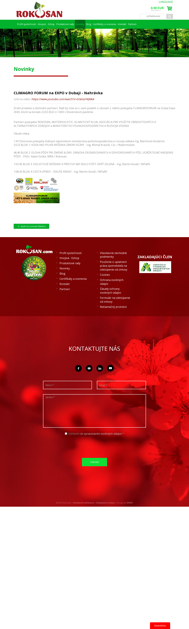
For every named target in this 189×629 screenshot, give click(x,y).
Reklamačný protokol (113, 316)
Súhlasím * (94, 443)
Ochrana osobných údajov (111, 291)
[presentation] (95, 455)
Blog (111, 24)
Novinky (97, 24)
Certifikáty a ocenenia (132, 24)
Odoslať (94, 471)
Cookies (105, 284)
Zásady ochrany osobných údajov (110, 299)
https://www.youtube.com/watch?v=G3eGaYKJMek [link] (62, 108)
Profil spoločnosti (29, 24)
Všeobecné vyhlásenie (83, 511)
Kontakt (154, 24)
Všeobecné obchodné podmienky (113, 264)
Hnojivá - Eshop (53, 24)
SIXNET (130, 511)
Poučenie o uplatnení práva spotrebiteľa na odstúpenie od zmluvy (113, 274)
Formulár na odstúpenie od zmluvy (115, 308)
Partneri (24, 33)
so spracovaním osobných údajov (101, 443)
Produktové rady (78, 24)
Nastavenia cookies (105, 511)
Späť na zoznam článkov (31, 235)
